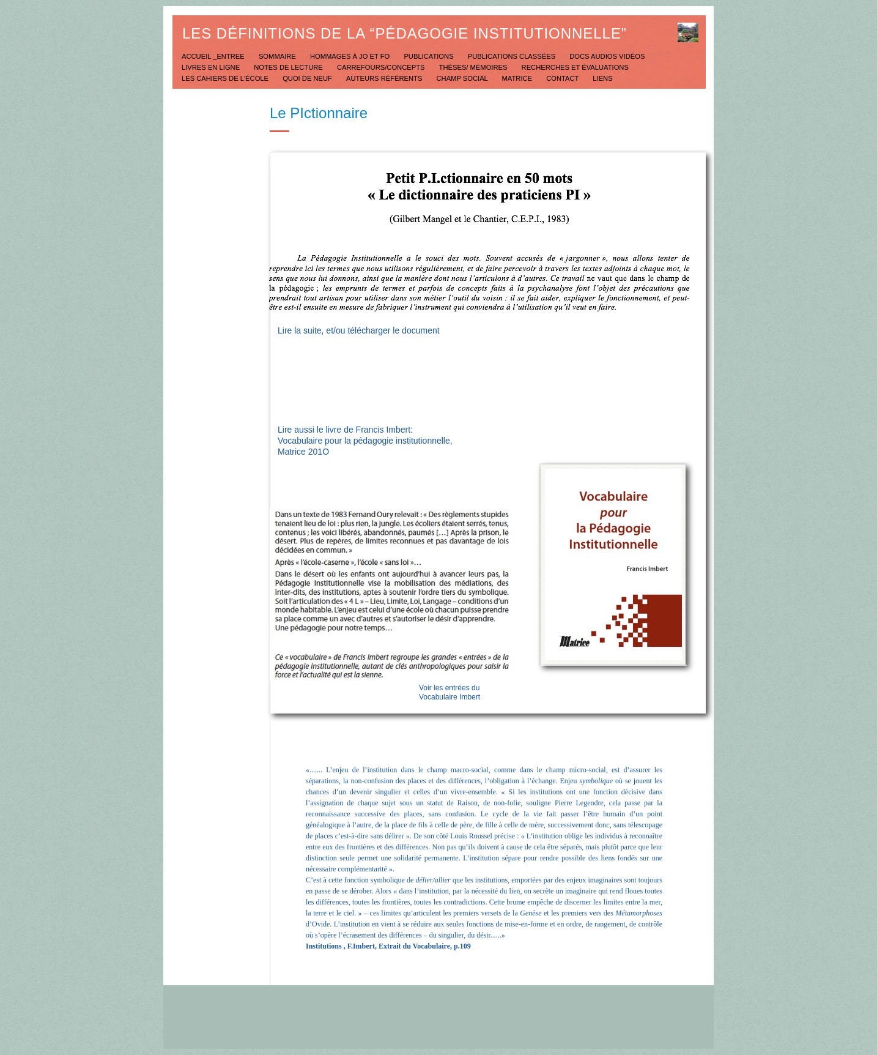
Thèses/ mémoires (474, 67)
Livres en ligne (212, 67)
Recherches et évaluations (575, 67)
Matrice (518, 78)
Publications (429, 56)
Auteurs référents (385, 78)
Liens (602, 78)
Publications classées (513, 56)
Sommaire (278, 56)
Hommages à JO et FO (350, 56)
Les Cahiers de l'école (226, 78)
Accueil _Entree (214, 56)
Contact (563, 78)
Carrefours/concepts (382, 67)
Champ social (463, 78)
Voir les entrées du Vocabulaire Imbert (449, 692)
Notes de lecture (289, 67)
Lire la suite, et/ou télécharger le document (359, 330)
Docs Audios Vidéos (607, 56)
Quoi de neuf (308, 78)
